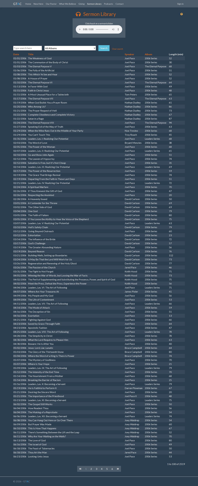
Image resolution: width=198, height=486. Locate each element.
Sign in (180, 3)
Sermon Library (94, 3)
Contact (120, 3)
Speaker (129, 54)
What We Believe (67, 3)
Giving (81, 3)
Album (148, 54)
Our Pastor (51, 3)
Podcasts (108, 3)
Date (16, 54)
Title (30, 54)
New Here (38, 3)
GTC (17, 4)
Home (28, 3)
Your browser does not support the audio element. (99, 29)
